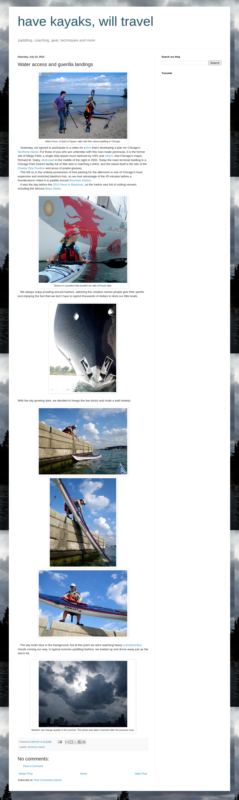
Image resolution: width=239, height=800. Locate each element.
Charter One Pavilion (31, 168)
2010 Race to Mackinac (68, 184)
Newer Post (26, 773)
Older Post (141, 773)
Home (83, 773)
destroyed (47, 160)
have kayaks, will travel (86, 21)
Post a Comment (33, 766)
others (109, 155)
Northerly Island (28, 152)
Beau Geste (53, 188)
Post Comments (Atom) (48, 780)
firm (88, 147)
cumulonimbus (132, 645)
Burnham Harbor (80, 180)
